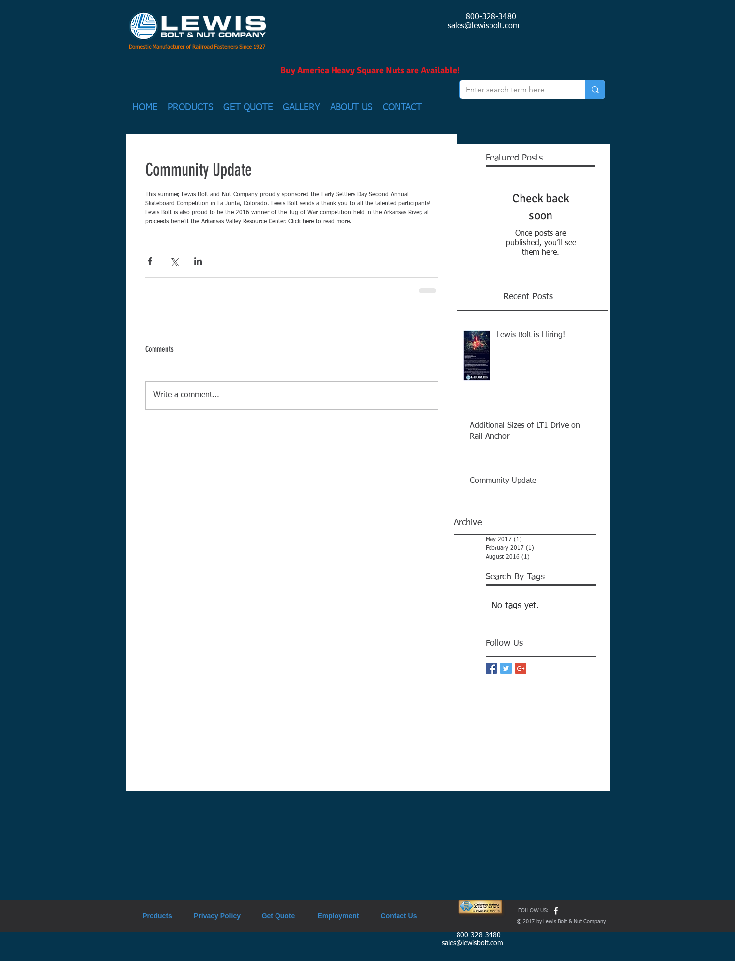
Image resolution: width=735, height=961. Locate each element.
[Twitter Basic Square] (506, 668)
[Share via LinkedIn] (198, 261)
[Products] (157, 916)
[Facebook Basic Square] (491, 668)
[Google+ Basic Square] (520, 668)
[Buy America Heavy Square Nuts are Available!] (370, 71)
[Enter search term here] (515, 89)
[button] (190, 108)
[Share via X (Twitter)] (174, 261)
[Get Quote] (278, 916)
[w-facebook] (556, 911)
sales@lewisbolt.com (483, 26)
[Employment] (338, 916)
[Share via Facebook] (149, 261)
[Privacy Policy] (217, 916)
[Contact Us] (398, 916)
